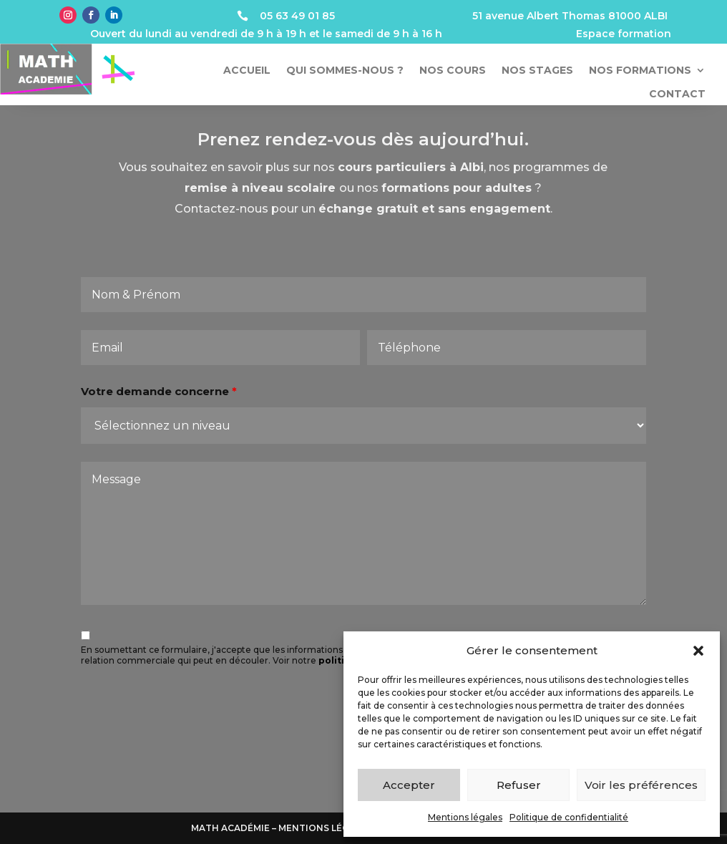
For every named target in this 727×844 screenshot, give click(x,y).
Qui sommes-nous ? (345, 70)
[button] (698, 651)
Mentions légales (465, 817)
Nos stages (537, 70)
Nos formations (640, 70)
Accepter (409, 785)
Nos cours (452, 70)
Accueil (246, 70)
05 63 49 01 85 (297, 15)
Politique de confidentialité (568, 817)
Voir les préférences (641, 785)
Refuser (519, 785)
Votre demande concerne (163, 401)
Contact (677, 94)
